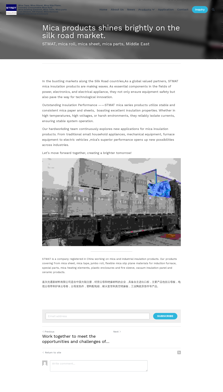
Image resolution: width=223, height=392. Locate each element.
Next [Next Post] (117, 331)
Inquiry (200, 9)
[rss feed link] (179, 352)
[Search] (213, 9)
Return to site (51, 352)
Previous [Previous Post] (48, 331)
